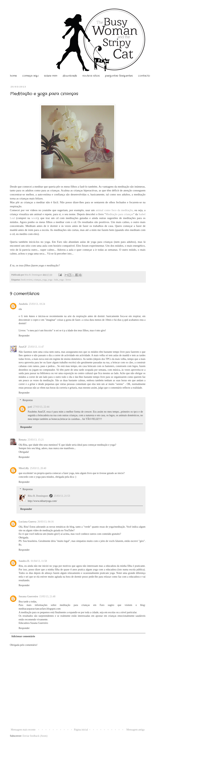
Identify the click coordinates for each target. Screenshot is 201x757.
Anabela (23, 304)
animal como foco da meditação (114, 210)
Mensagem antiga (135, 729)
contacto (144, 76)
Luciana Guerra (27, 521)
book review (27, 279)
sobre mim (50, 76)
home (13, 76)
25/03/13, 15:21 (36, 439)
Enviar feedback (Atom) (35, 735)
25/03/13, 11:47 (36, 346)
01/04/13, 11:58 (39, 561)
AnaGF (23, 346)
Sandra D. (24, 561)
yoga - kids (53, 279)
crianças (37, 279)
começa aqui (30, 76)
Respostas (27, 400)
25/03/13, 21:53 (62, 495)
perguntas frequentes (119, 76)
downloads (70, 76)
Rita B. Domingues (34, 274)
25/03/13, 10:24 (37, 304)
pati (30, 406)
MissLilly (24, 468)
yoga (44, 279)
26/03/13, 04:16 (45, 521)
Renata (22, 439)
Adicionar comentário (23, 636)
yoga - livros (65, 279)
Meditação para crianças (119, 214)
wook (34, 218)
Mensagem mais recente (23, 729)
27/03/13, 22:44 (41, 406)
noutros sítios (91, 76)
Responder (24, 335)
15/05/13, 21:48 (47, 596)
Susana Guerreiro (28, 596)
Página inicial (81, 729)
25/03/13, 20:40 (38, 468)
